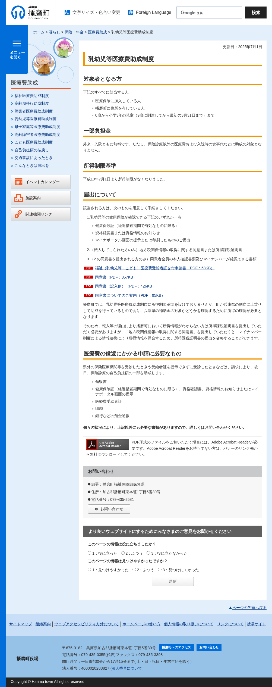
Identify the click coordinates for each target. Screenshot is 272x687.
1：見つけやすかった (110, 570)
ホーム (39, 32)
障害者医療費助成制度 (34, 111)
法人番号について (127, 668)
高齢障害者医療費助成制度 (37, 134)
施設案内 (33, 198)
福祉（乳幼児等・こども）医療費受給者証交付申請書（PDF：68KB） (154, 268)
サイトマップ (20, 624)
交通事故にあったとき (34, 157)
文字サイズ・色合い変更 (96, 12)
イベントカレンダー (43, 182)
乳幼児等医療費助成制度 (35, 119)
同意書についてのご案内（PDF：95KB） (130, 295)
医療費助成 (97, 32)
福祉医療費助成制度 (32, 95)
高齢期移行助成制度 (32, 103)
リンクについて (230, 624)
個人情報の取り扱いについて (188, 624)
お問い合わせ (111, 509)
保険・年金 (74, 32)
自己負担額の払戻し (32, 150)
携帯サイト (256, 624)
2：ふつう (134, 553)
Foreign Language (153, 12)
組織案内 (43, 624)
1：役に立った (104, 553)
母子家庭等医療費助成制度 (37, 126)
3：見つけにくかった (181, 570)
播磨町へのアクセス (176, 647)
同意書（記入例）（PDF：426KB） (125, 286)
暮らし (54, 32)
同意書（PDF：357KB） (116, 277)
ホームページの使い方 (141, 624)
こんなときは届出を (32, 165)
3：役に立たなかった (169, 553)
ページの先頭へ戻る (249, 607)
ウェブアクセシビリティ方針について (86, 624)
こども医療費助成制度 (34, 142)
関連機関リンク (39, 214)
